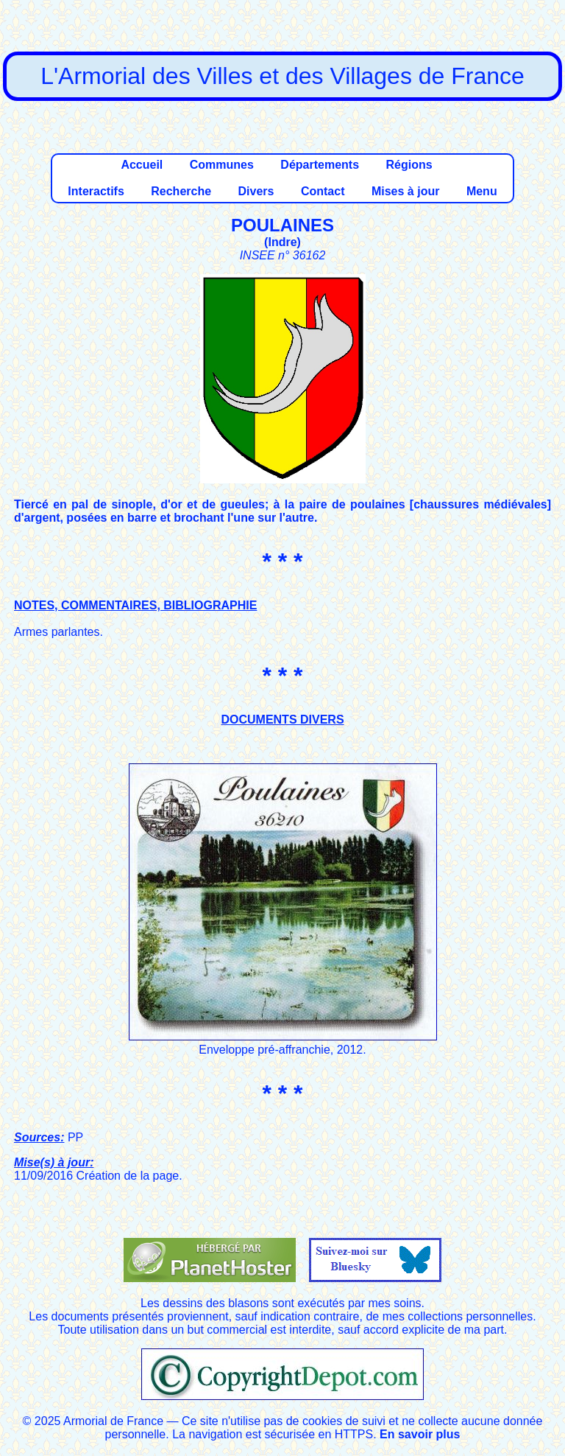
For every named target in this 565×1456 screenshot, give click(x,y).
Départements (319, 164)
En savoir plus (420, 1434)
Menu (481, 191)
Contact (323, 191)
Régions (408, 164)
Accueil (142, 164)
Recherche (181, 191)
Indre (282, 242)
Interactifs (96, 191)
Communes (222, 164)
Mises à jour (405, 191)
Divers (256, 191)
